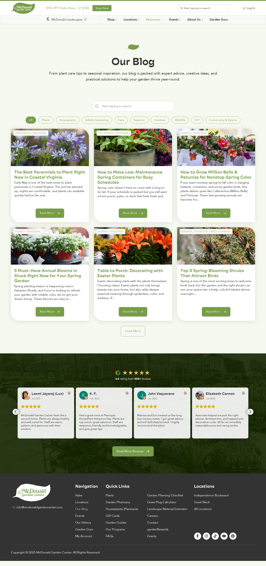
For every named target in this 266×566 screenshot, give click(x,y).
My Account (83, 541)
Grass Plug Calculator (161, 507)
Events (79, 521)
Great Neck (202, 507)
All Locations (203, 514)
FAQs (109, 541)
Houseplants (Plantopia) (122, 514)
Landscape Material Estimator (167, 514)
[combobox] (203, 8)
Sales (78, 500)
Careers (152, 521)
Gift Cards (113, 521)
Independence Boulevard (211, 500)
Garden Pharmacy (118, 507)
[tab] (31, 120)
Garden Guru (84, 534)
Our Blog (81, 514)
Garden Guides (116, 527)
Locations (81, 507)
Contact (152, 527)
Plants (110, 500)
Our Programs (115, 534)
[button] (133, 336)
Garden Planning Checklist (165, 500)
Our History (83, 527)
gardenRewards (157, 534)
